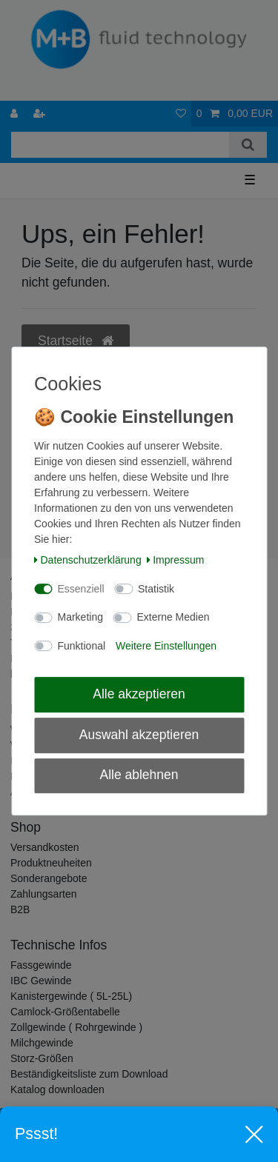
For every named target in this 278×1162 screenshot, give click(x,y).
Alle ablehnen (138, 775)
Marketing (80, 617)
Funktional (82, 646)
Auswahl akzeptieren (139, 734)
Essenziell (81, 589)
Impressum (176, 560)
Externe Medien (172, 617)
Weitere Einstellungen (166, 646)
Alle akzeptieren (139, 694)
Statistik (156, 589)
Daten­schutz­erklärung (88, 560)
